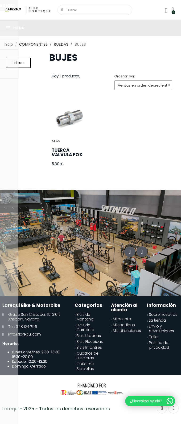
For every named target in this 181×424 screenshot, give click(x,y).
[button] (18, 63)
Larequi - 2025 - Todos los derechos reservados (56, 409)
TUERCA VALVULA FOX (67, 152)
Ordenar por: (124, 76)
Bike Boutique (40, 9)
